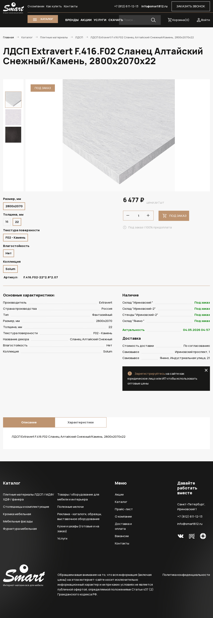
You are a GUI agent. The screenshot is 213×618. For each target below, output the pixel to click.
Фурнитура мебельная (20, 529)
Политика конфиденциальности (186, 575)
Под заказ (177, 216)
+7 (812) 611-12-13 (126, 6)
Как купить (54, 6)
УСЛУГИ (100, 20)
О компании (36, 6)
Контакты (71, 6)
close (206, 370)
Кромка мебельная (17, 514)
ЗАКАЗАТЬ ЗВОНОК (190, 6)
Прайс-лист (124, 509)
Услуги (62, 538)
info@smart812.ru (154, 6)
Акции (119, 494)
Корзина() (181, 20)
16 (6, 221)
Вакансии (122, 536)
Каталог (121, 502)
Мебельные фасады (18, 521)
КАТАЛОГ (47, 19)
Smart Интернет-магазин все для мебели (13, 8)
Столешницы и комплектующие (26, 507)
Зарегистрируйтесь (150, 373)
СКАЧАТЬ (115, 20)
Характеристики (81, 422)
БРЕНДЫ (72, 20)
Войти (205, 20)
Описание (29, 422)
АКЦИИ (86, 20)
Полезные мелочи (70, 507)
